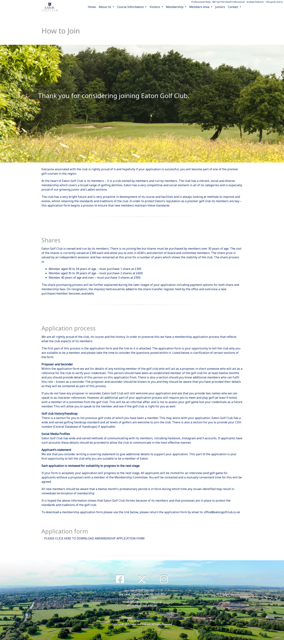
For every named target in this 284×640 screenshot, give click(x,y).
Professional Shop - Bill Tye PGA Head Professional (218, 1)
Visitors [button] (155, 7)
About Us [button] (105, 7)
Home (92, 7)
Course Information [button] (131, 7)
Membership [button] (175, 7)
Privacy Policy (121, 611)
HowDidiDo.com (148, 621)
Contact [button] (233, 7)
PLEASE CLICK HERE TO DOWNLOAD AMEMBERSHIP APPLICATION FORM (94, 538)
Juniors (220, 7)
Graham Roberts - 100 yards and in (265, 1)
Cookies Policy (162, 611)
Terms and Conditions (141, 611)
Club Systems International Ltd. (148, 617)
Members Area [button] (199, 7)
